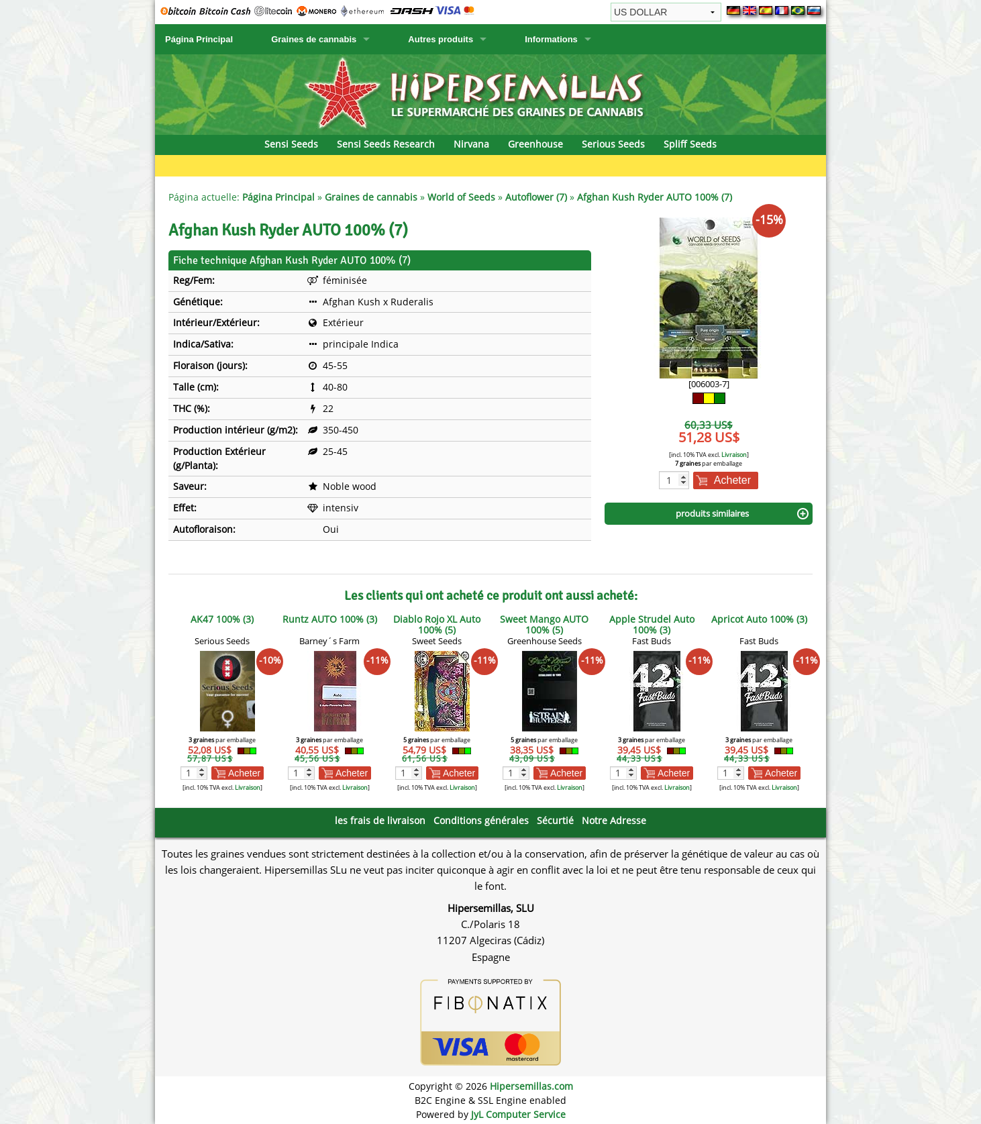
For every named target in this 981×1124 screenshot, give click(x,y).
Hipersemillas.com (531, 1086)
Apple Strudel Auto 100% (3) (651, 624)
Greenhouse (535, 144)
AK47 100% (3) (222, 619)
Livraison (734, 454)
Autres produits (440, 39)
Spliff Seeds (690, 144)
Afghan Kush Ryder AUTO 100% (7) (654, 197)
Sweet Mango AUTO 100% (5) (544, 624)
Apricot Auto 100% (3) (759, 619)
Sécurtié (555, 820)
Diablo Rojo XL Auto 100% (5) (436, 624)
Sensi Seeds (291, 144)
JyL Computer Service (518, 1114)
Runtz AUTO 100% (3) (329, 619)
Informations (551, 39)
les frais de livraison (380, 820)
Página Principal (199, 39)
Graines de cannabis (313, 39)
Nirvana (471, 144)
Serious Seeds (613, 144)
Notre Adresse (614, 820)
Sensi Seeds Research (386, 144)
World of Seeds (461, 197)
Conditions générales (481, 820)
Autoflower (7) (536, 197)
